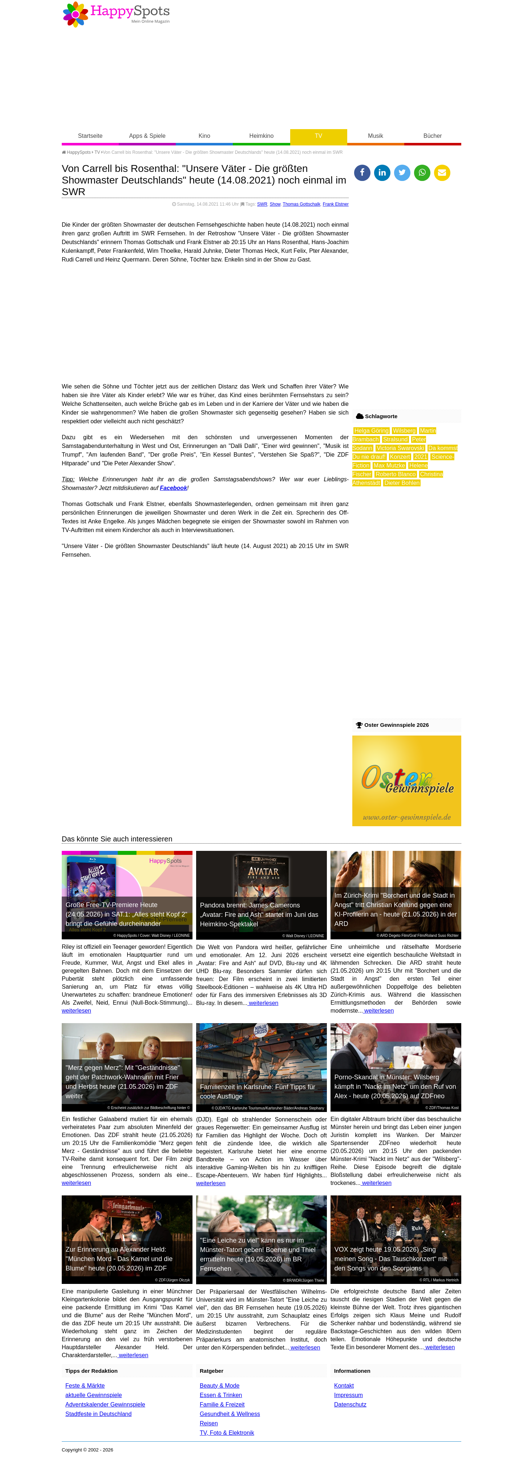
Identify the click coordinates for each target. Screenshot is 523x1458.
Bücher (432, 136)
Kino (204, 136)
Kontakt (344, 1386)
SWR (262, 204)
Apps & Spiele (147, 136)
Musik (375, 136)
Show (275, 204)
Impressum (348, 1395)
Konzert (400, 457)
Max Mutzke (389, 465)
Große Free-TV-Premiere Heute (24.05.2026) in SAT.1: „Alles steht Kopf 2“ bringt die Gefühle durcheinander (126, 914)
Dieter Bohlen (401, 483)
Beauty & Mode (219, 1386)
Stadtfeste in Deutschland (98, 1414)
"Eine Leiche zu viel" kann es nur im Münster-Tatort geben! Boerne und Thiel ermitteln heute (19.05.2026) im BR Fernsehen (258, 1254)
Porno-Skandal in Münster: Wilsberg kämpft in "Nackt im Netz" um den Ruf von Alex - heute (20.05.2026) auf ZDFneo (395, 1087)
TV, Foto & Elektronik (227, 1433)
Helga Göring (371, 431)
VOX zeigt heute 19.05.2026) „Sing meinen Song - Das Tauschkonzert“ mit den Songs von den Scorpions (391, 1259)
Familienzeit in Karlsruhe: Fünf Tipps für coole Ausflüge (257, 1091)
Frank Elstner (336, 204)
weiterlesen (76, 1011)
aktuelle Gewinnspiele (93, 1395)
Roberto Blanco (395, 474)
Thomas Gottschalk (301, 204)
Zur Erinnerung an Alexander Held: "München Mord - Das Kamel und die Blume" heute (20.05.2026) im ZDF (119, 1259)
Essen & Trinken (221, 1395)
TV (318, 136)
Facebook (173, 488)
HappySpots (76, 152)
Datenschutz (350, 1404)
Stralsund (395, 439)
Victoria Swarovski (400, 448)
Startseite (90, 136)
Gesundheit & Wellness (230, 1414)
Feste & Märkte (85, 1386)
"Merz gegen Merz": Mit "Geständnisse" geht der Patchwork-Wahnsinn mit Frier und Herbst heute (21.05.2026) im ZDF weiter (123, 1082)
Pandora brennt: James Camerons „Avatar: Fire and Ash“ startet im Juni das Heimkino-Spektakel (259, 915)
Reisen (209, 1423)
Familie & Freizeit (222, 1404)
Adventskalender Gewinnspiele (105, 1404)
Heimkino (262, 136)
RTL (426, 1280)
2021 (420, 457)
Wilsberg (404, 431)
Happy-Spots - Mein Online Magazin (116, 14)
